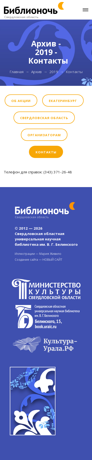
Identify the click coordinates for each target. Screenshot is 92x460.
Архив (36, 71)
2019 (53, 71)
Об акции (21, 101)
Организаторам (44, 135)
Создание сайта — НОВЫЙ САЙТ (38, 260)
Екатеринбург (63, 101)
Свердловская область (44, 118)
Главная (17, 71)
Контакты (46, 152)
